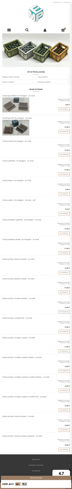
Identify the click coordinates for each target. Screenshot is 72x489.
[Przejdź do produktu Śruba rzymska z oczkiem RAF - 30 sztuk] (15, 321)
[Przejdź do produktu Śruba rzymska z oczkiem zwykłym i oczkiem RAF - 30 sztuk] (15, 399)
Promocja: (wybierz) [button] (44, 82)
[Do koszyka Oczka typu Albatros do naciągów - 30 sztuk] (64, 109)
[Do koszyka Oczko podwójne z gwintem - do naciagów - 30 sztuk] (64, 233)
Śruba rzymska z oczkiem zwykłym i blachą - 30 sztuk (22, 357)
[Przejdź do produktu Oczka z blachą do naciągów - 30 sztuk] (15, 144)
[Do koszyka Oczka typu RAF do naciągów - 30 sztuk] (64, 131)
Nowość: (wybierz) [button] (8, 82)
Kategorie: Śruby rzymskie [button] (10, 77)
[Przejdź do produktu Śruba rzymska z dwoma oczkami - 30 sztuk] (15, 262)
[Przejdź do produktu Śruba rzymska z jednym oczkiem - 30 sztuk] (15, 281)
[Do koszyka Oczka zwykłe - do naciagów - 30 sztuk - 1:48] (64, 213)
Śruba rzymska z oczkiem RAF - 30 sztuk (17, 318)
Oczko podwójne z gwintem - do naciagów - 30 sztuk (21, 220)
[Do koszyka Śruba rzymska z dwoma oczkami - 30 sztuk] (64, 272)
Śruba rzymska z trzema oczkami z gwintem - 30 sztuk (22, 436)
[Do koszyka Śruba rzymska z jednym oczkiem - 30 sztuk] (64, 292)
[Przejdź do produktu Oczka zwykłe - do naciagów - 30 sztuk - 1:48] (15, 203)
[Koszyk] (63, 30)
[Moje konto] (45, 30)
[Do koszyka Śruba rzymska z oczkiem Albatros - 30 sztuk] (64, 312)
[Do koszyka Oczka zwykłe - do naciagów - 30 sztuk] (64, 194)
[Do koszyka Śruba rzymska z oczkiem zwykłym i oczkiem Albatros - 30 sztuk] (64, 390)
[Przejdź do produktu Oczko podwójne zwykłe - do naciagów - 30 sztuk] (15, 242)
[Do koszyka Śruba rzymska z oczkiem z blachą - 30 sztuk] (64, 351)
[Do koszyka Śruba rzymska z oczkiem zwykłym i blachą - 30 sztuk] (64, 371)
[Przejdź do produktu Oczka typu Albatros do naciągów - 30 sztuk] (15, 104)
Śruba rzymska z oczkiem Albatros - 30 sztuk (18, 298)
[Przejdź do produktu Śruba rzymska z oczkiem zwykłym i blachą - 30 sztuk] (15, 360)
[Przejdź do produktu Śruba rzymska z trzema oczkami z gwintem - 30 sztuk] (15, 439)
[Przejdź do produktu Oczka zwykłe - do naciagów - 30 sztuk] (15, 183)
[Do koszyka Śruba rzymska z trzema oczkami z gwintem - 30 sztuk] (64, 449)
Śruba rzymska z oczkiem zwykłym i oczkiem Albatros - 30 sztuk (25, 377)
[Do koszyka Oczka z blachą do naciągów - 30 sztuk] (64, 154)
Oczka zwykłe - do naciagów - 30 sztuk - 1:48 (19, 200)
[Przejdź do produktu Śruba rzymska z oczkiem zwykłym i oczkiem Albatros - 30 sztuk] (15, 380)
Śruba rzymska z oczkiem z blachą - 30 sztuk (18, 338)
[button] (9, 30)
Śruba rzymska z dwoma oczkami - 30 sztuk (18, 259)
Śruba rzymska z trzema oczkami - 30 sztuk (18, 416)
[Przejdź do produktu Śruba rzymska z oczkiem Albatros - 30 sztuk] (15, 301)
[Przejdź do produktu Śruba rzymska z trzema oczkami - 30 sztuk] (15, 419)
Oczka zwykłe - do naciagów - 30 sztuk (16, 180)
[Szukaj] (27, 30)
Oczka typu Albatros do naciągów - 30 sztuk (18, 96)
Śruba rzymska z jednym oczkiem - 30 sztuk (18, 279)
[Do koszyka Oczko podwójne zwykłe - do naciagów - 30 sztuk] (64, 253)
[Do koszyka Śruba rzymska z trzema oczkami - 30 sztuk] (64, 430)
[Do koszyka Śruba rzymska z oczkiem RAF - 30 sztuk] (64, 331)
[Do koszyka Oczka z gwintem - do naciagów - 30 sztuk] (64, 174)
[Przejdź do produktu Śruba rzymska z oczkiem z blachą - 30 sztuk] (15, 340)
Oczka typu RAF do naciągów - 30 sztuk (17, 118)
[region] (36, 50)
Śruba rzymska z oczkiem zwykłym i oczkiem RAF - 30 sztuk (24, 397)
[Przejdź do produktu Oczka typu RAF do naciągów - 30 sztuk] (15, 127)
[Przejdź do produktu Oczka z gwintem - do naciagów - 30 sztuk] (15, 164)
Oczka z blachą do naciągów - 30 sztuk (16, 141)
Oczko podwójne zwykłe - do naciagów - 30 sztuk (20, 239)
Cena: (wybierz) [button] (43, 77)
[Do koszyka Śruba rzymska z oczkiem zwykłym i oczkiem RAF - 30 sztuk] (64, 410)
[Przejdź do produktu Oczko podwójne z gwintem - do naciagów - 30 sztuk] (15, 222)
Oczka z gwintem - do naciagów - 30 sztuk (18, 161)
